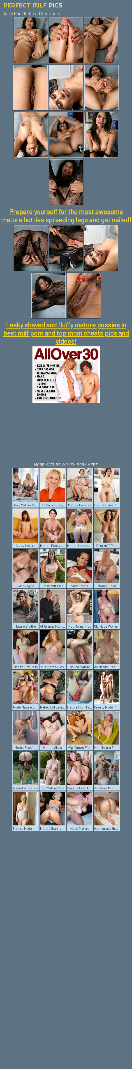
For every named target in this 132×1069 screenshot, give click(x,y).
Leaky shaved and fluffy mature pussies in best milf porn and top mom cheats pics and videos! (66, 333)
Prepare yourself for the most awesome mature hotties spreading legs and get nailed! (66, 215)
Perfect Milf (33, 5)
